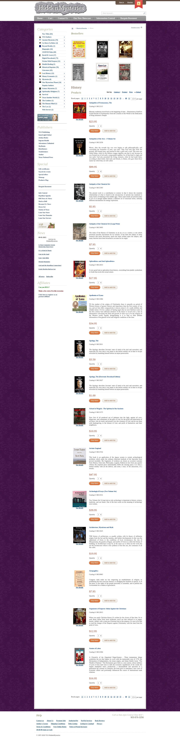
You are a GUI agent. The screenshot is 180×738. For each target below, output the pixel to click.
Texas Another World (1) (49, 97)
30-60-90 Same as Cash (44, 730)
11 (108, 98)
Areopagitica (93, 571)
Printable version (135, 27)
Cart (50, 18)
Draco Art (42, 207)
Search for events (45, 172)
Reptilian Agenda (45, 196)
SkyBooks (42, 146)
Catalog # (117, 92)
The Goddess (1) (46, 101)
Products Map (44, 180)
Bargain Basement (45, 186)
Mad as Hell (43, 201)
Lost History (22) (46, 73)
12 (111, 98)
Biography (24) (47, 49)
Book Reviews (100, 721)
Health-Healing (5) (47, 64)
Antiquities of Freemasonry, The (100, 103)
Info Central (43, 193)
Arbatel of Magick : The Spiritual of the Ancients (106, 409)
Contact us (40, 721)
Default (138, 92)
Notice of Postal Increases (78, 727)
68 (126, 98)
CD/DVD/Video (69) (49, 52)
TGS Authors (45, 37)
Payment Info (61, 721)
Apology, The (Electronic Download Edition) (104, 377)
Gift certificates (44, 169)
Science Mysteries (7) (48, 88)
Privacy (99, 724)
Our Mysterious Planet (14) (50, 82)
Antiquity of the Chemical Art (99, 184)
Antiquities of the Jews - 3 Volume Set (102, 139)
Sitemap (41, 177)
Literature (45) (47, 70)
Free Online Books (59, 727)
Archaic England (95, 448)
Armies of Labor (95, 648)
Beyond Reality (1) (47, 46)
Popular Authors (48, 85)
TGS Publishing (44, 132)
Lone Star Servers (45, 218)
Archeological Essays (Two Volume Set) (103, 491)
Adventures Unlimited (46, 143)
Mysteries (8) (45, 79)
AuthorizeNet (73, 721)
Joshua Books (43, 138)
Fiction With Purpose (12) (51, 61)
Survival (43, 94)
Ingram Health (44, 140)
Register (130, 2)
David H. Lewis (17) (47, 55)
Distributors (43, 149)
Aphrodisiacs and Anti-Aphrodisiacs (102, 261)
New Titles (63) (47, 34)
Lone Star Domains (45, 215)
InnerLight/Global (45, 135)
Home (40, 18)
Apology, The (93, 341)
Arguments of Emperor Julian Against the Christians (107, 609)
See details (79, 119)
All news (42, 276)
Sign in (121, 2)
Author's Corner (42, 724)
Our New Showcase (82, 18)
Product (124, 92)
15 (120, 98)
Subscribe (49, 276)
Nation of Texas (44, 210)
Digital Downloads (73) (50, 58)
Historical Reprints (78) (49, 67)
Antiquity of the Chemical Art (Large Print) (104, 224)
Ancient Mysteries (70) (48, 40)
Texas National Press (46, 157)
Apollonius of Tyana (96, 295)
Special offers (43, 174)
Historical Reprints (81, 28)
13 (114, 98)
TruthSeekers (43, 152)
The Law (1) (45, 107)
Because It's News (45, 204)
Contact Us (63, 18)
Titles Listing (72, 724)
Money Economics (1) (48, 76)
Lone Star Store (44, 212)
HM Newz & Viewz (45, 198)
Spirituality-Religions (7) (49, 92)
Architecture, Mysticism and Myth (101, 527)
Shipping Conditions (58, 724)
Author (41, 154)
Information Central (105, 18)
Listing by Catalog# (87, 724)
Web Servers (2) (47, 110)
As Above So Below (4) (48, 43)
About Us (50, 721)
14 (117, 98)
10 (105, 98)
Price (131, 92)
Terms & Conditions (43, 727)
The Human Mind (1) (48, 104)
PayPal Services (86, 721)
